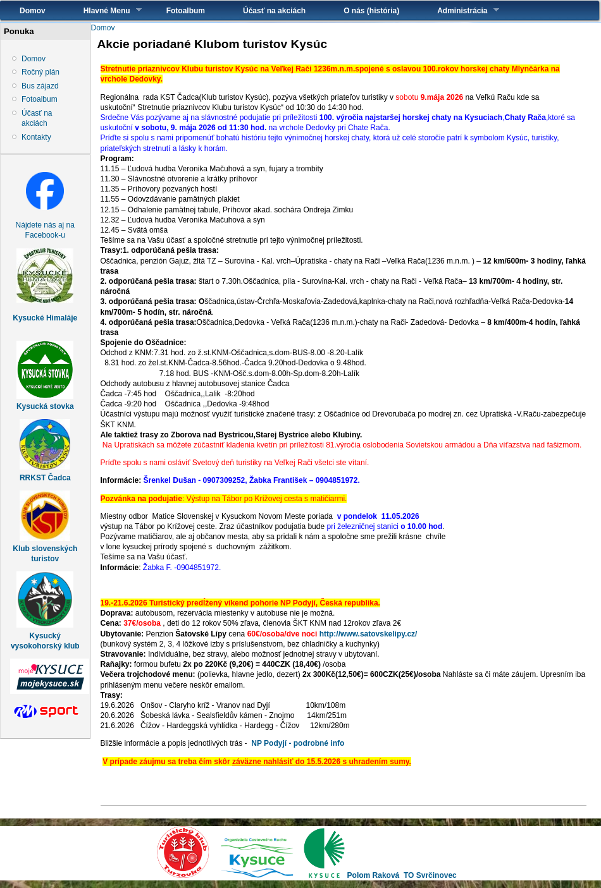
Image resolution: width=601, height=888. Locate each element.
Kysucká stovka (45, 406)
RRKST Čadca (45, 477)
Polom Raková (373, 875)
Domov (33, 10)
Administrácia (458, 10)
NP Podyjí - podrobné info (297, 743)
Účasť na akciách (274, 10)
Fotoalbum (185, 10)
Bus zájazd (40, 86)
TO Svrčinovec (430, 875)
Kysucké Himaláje (45, 317)
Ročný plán (40, 72)
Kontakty (36, 137)
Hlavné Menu (103, 10)
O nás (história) (371, 10)
